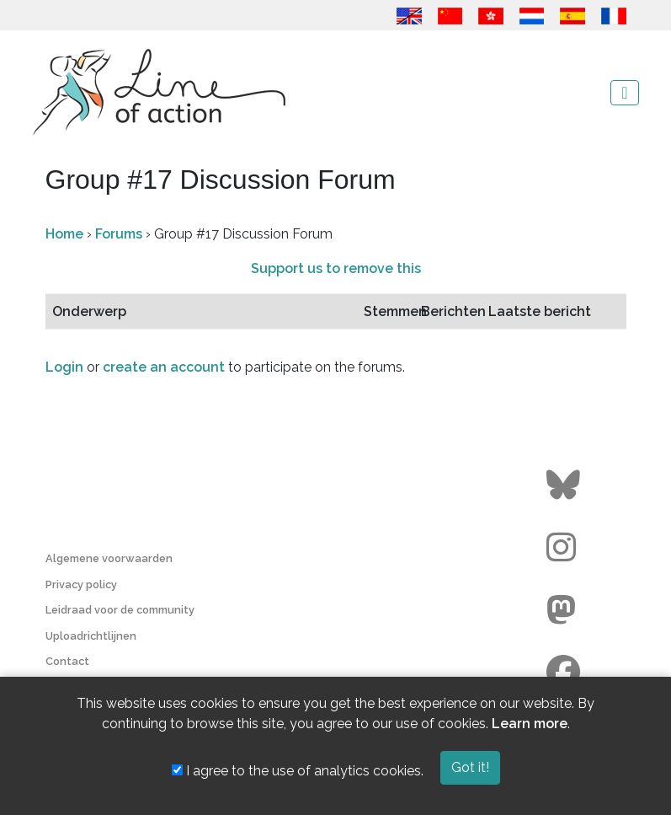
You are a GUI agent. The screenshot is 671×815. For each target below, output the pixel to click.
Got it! (470, 767)
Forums (118, 234)
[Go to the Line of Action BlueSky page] (565, 485)
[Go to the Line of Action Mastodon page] (565, 610)
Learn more (529, 724)
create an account (164, 367)
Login (64, 367)
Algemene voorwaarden (109, 558)
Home (64, 234)
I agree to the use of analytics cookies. (297, 771)
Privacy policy (81, 584)
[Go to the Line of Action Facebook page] (565, 673)
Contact (67, 661)
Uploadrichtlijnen (90, 636)
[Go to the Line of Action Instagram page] (565, 548)
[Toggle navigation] (624, 92)
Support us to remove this (336, 268)
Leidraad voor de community (119, 609)
